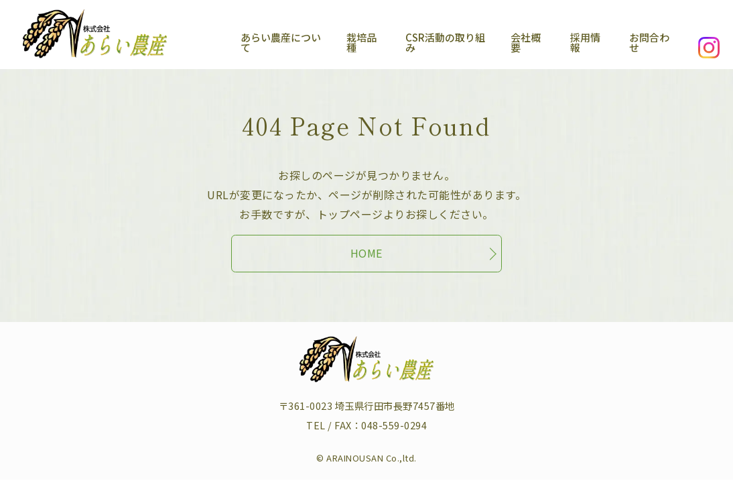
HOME (366, 247)
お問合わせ (650, 41)
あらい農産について (249, 41)
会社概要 (516, 41)
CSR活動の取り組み (427, 41)
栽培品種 (338, 41)
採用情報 (581, 41)
